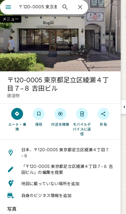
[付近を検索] (60, 117)
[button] (60, 152)
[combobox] (38, 6)
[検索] (65, 7)
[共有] (103, 117)
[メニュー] (8, 7)
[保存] (39, 117)
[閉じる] (80, 7)
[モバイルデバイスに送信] (82, 121)
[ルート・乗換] (17, 119)
